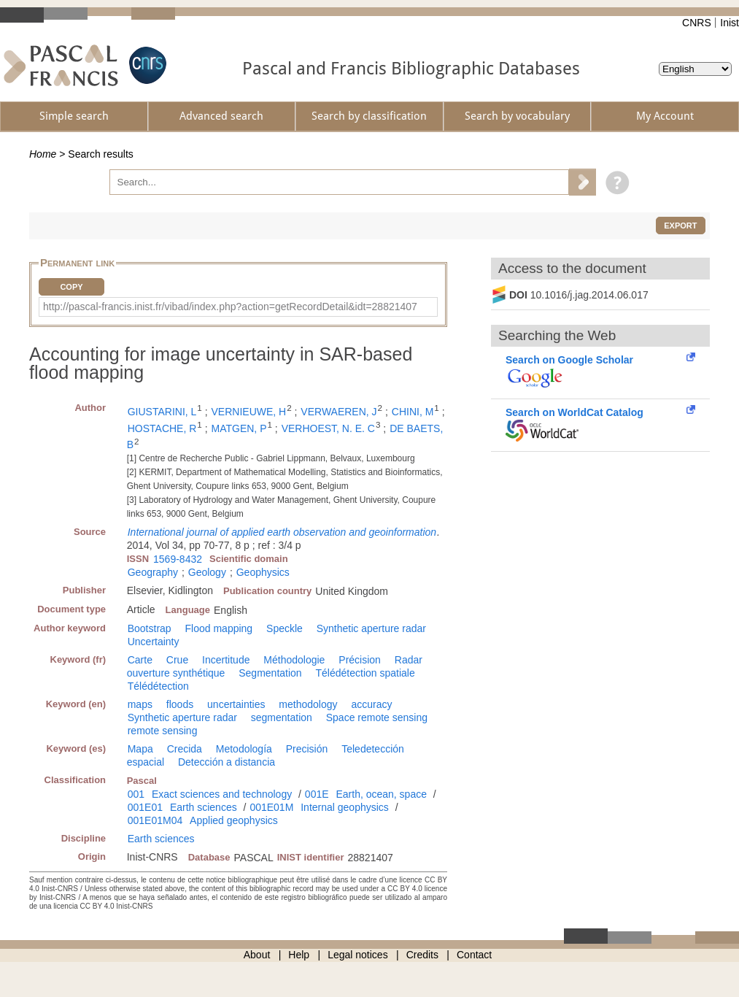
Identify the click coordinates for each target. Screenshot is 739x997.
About (257, 955)
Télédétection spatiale (365, 673)
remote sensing (163, 730)
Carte (140, 660)
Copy (71, 286)
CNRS (696, 22)
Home (42, 154)
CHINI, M (413, 411)
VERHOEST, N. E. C (328, 428)
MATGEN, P (239, 428)
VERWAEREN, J (338, 411)
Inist (729, 22)
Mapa (140, 749)
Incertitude (225, 660)
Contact (474, 955)
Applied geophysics (234, 820)
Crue (177, 660)
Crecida (184, 749)
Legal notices (358, 955)
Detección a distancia (226, 762)
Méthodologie (294, 660)
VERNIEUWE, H (249, 411)
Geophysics (263, 572)
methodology (308, 704)
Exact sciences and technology (222, 794)
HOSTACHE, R (162, 428)
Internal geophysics (345, 807)
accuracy (371, 704)
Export (680, 225)
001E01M (271, 807)
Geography (153, 572)
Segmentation (270, 673)
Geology (207, 572)
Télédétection (158, 686)
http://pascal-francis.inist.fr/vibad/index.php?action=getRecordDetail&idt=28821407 (230, 306)
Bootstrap (149, 628)
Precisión (307, 749)
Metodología (244, 749)
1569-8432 (177, 559)
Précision (359, 660)
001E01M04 (155, 820)
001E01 (145, 807)
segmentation (281, 717)
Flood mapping (219, 628)
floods (179, 704)
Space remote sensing (376, 717)
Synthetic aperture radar (371, 628)
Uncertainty (153, 641)
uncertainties (236, 704)
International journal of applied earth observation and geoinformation (282, 532)
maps (140, 704)
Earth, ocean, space (381, 794)
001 (136, 794)
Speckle (284, 628)
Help (298, 955)
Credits (422, 955)
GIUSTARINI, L (162, 411)
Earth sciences (203, 807)
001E (317, 794)
